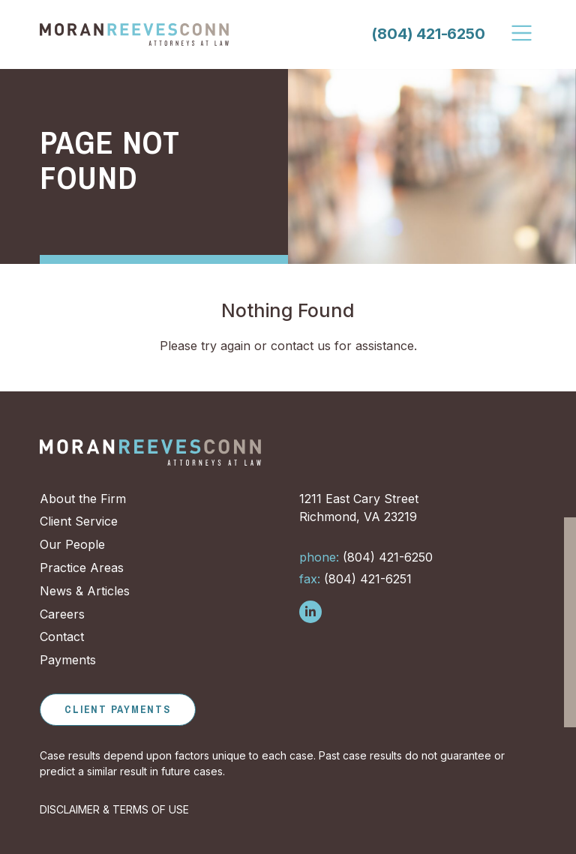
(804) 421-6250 (427, 34)
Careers (62, 614)
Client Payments (117, 709)
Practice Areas (82, 567)
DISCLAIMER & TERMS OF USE (114, 809)
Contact (62, 636)
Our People (72, 544)
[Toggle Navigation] (522, 33)
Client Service (79, 521)
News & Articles (85, 590)
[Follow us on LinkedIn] (310, 612)
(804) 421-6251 (355, 578)
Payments (68, 659)
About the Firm (83, 498)
